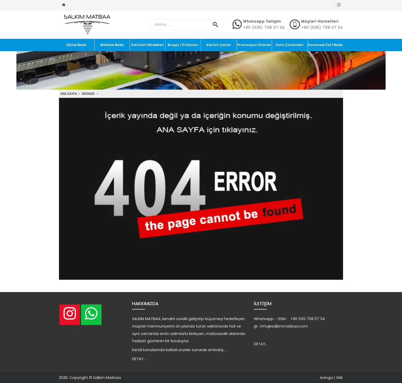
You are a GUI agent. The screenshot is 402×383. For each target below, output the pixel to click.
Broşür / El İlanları (183, 45)
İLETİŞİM (263, 304)
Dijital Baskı (76, 45)
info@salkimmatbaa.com (284, 326)
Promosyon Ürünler (254, 45)
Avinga (326, 377)
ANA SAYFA (69, 93)
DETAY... (139, 358)
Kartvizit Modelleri (148, 45)
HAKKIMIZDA (145, 304)
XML (339, 377)
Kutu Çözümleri (290, 45)
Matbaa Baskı (112, 45)
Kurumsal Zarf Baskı (325, 45)
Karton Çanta (218, 45)
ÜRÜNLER (88, 93)
